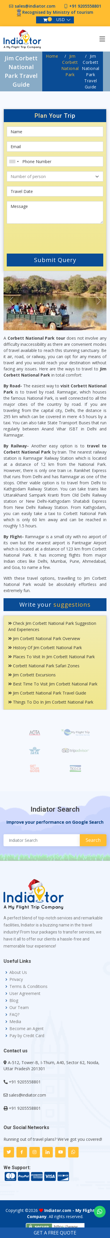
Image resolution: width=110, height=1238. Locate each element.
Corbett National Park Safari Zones (43, 665)
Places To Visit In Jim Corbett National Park (51, 656)
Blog (13, 1000)
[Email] (55, 146)
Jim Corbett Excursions (32, 675)
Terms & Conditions (28, 986)
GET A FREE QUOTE (55, 1233)
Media (15, 1022)
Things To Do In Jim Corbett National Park (50, 702)
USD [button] (60, 19)
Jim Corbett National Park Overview (44, 638)
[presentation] (42, 237)
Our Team (19, 1008)
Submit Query (55, 260)
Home (52, 56)
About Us (18, 972)
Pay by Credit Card (26, 1036)
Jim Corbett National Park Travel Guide (47, 693)
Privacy (16, 979)
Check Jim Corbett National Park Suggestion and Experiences (52, 626)
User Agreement (24, 993)
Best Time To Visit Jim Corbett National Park (52, 684)
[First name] (55, 131)
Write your (55, 604)
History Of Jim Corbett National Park (45, 647)
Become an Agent (26, 1029)
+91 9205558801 (85, 6)
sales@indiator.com (35, 6)
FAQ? (14, 1015)
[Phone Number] (55, 161)
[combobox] (14, 161)
